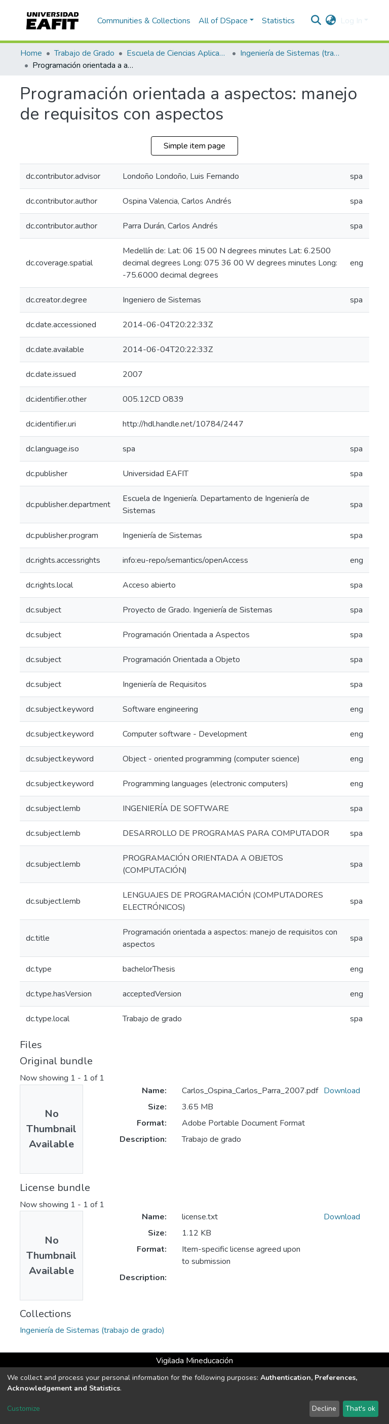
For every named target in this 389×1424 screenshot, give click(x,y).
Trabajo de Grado (84, 53)
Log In (351, 20)
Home (31, 53)
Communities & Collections (143, 20)
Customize (23, 1408)
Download (342, 1090)
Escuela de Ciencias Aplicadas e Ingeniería (177, 53)
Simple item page (194, 145)
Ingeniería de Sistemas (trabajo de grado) (290, 53)
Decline (324, 1408)
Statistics (278, 20)
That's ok (360, 1408)
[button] (331, 21)
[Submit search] (316, 21)
